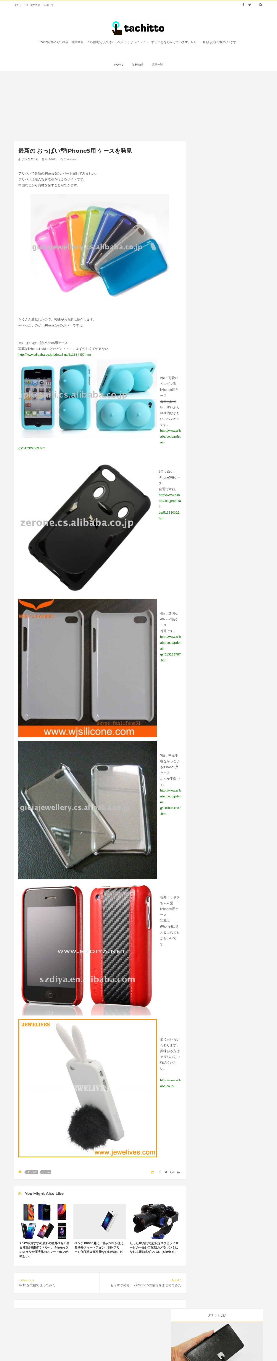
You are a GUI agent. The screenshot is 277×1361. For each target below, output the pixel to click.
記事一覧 (49, 4)
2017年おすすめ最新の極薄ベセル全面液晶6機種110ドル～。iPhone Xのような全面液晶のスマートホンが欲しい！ (44, 1249)
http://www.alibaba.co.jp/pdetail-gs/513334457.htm (54, 354)
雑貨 (225, 184)
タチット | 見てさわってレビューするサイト (154, 1349)
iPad (200, 209)
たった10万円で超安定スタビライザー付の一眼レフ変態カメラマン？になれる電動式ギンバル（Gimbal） (154, 1247)
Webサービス (206, 201)
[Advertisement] (63, 106)
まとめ (46, 1172)
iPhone (32, 1172)
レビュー (203, 184)
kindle (217, 209)
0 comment (68, 159)
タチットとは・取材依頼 (27, 4)
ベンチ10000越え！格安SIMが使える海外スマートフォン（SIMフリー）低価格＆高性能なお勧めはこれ (99, 1247)
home (118, 64)
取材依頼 (137, 64)
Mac (220, 192)
